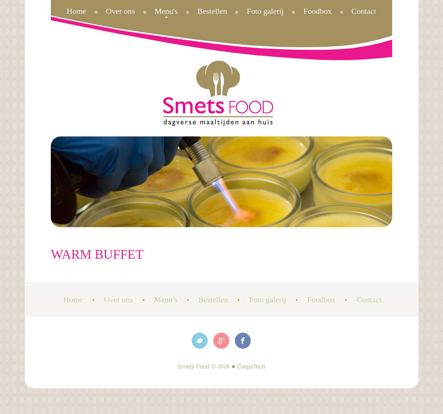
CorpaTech (251, 367)
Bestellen (212, 11)
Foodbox (317, 11)
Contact (363, 11)
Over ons (120, 11)
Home (76, 11)
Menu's (166, 11)
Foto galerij (265, 11)
